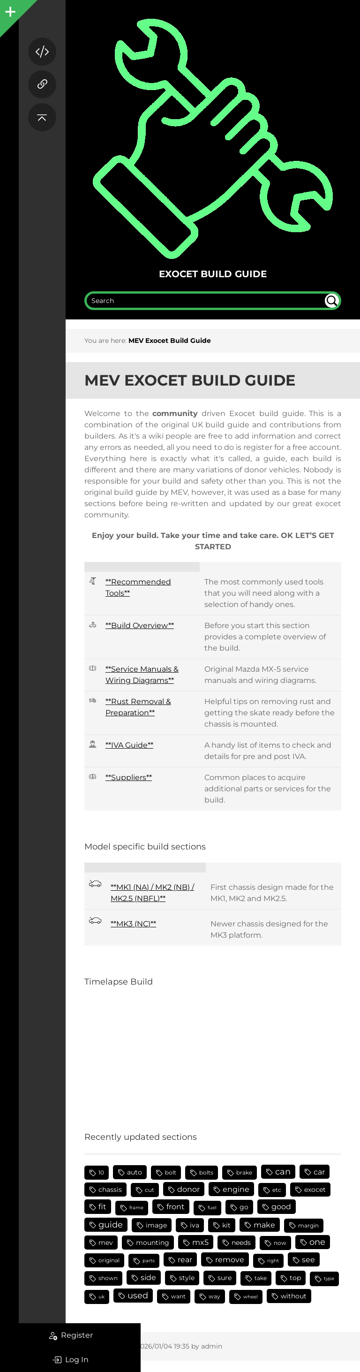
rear (185, 1259)
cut (149, 1189)
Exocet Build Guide (213, 274)
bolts (206, 1172)
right (273, 1260)
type (329, 1278)
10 (101, 1172)
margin (308, 1225)
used (138, 1295)
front (175, 1206)
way (214, 1296)
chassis (110, 1189)
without (294, 1296)
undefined (332, 301)
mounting (152, 1242)
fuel (212, 1207)
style (187, 1277)
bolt (170, 1172)
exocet (315, 1189)
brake (244, 1172)
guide (110, 1224)
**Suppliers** (128, 777)
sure (225, 1277)
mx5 (200, 1242)
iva (194, 1225)
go (244, 1207)
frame (136, 1207)
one (317, 1241)
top (295, 1277)
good (281, 1206)
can (283, 1171)
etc (276, 1189)
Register (70, 1335)
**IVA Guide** (129, 745)
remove (229, 1259)
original (109, 1260)
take (261, 1277)
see (308, 1259)
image (156, 1225)
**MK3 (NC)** (133, 923)
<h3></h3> (185, 1054)
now (280, 1242)
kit (226, 1225)
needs (241, 1242)
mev (105, 1242)
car (319, 1171)
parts (148, 1260)
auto (134, 1172)
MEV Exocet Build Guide (169, 340)
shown (108, 1277)
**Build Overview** (139, 625)
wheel (250, 1296)
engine (236, 1189)
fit (102, 1206)
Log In (70, 1359)
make (264, 1224)
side (148, 1277)
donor (188, 1189)
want (178, 1296)
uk (101, 1296)
